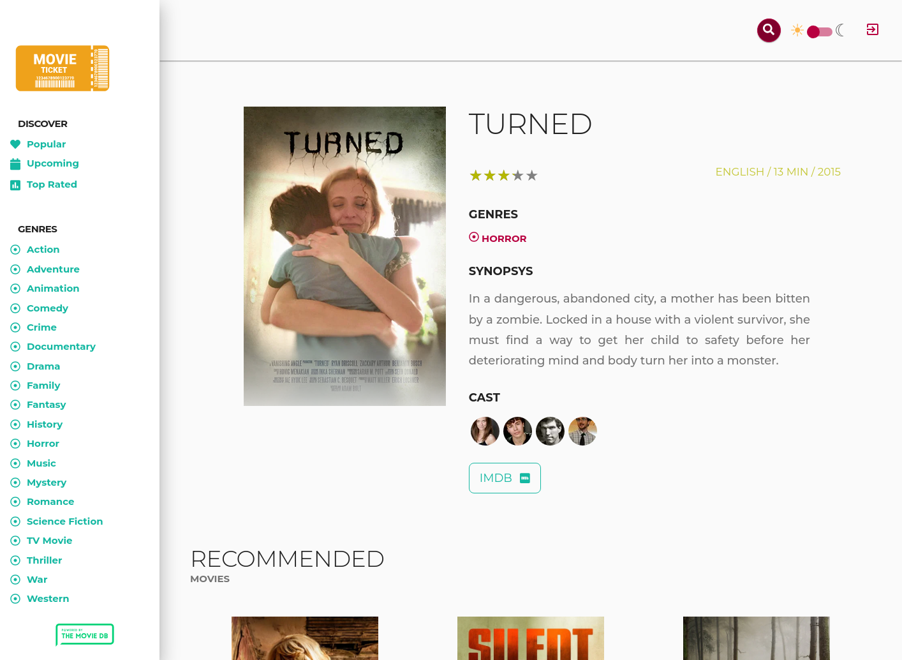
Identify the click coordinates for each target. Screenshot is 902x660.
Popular (38, 144)
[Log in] (873, 30)
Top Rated (43, 185)
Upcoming (44, 164)
